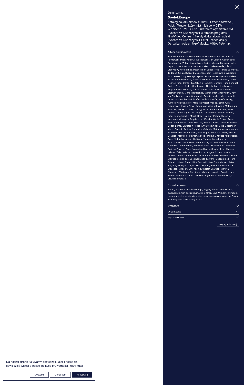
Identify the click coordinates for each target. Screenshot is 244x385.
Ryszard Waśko (227, 76)
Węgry (207, 189)
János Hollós (180, 122)
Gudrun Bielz (222, 158)
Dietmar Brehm (175, 92)
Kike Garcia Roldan (202, 162)
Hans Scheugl (230, 83)
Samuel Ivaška (201, 66)
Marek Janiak (200, 89)
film (222, 189)
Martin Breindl (175, 129)
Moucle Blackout (220, 63)
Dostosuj (39, 374)
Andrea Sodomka (193, 129)
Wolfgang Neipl (176, 158)
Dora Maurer (220, 162)
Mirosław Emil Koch (189, 168)
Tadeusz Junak (176, 73)
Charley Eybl (218, 149)
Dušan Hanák (217, 66)
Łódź (199, 199)
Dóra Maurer (174, 63)
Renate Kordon (211, 96)
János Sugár (183, 112)
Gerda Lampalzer (187, 132)
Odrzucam (60, 374)
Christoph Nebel (191, 125)
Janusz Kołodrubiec (227, 135)
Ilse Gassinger (228, 125)
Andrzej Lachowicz (195, 86)
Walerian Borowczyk (213, 56)
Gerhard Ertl (210, 112)
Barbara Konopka (220, 165)
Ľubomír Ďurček (192, 99)
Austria (179, 189)
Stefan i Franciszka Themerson (184, 56)
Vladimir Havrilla (219, 79)
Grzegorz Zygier (186, 165)
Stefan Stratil (211, 92)
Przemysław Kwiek (177, 106)
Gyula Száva (219, 119)
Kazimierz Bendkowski (179, 79)
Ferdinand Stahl (219, 132)
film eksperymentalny (209, 196)
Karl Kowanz (208, 158)
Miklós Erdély (225, 99)
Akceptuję (82, 374)
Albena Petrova (218, 109)
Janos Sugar (185, 145)
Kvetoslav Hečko (201, 79)
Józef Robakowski (215, 73)
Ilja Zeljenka (197, 83)
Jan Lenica (215, 59)
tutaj (80, 365)
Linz (215, 192)
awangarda (174, 192)
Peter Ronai (202, 142)
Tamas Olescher (228, 122)
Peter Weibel (218, 175)
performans (174, 196)
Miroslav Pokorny (219, 142)
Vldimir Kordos (175, 99)
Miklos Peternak (206, 135)
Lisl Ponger (196, 112)
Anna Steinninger (210, 125)
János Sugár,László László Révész (194, 155)
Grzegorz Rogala (188, 119)
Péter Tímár (199, 69)
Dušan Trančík (209, 99)
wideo (171, 189)
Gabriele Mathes (212, 129)
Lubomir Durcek (213, 83)
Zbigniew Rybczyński (192, 76)
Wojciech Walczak (203, 145)
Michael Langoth (210, 172)
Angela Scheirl (214, 152)
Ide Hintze (204, 149)
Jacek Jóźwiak (186, 109)
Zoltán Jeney (189, 63)
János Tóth (213, 69)
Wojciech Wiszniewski (179, 89)
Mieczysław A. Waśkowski (194, 59)
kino (202, 192)
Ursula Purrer (199, 152)
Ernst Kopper (202, 165)
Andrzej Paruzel (176, 149)
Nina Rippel (203, 132)
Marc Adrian (203, 63)
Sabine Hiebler (225, 112)
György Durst (202, 109)
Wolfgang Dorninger (189, 172)
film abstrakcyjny (190, 192)
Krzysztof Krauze (208, 102)
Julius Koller (188, 142)
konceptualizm (189, 196)
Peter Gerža (183, 83)
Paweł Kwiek (211, 76)
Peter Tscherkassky (178, 116)
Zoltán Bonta (174, 125)
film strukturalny (186, 199)
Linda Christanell (193, 96)
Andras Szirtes (175, 86)
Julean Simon (184, 162)
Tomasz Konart (211, 139)
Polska (215, 189)
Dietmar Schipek (185, 175)
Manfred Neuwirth (187, 135)
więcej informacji (228, 224)
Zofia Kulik (224, 102)
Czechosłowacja (193, 189)
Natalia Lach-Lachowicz (219, 86)
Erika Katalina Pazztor (225, 155)
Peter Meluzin (195, 122)
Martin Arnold (228, 96)
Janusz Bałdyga (193, 139)
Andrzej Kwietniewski (219, 89)
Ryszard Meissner (194, 73)
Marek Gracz (197, 116)
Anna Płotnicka (176, 139)
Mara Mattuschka (194, 92)
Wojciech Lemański (224, 145)
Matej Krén (192, 102)
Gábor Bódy (228, 59)
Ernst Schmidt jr (184, 66)
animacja (232, 192)
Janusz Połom (212, 116)
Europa (228, 189)
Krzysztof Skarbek (209, 168)
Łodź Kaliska (205, 119)
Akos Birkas (186, 69)
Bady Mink (224, 92)
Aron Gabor (192, 149)
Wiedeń (222, 192)
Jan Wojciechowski (213, 106)
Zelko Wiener (183, 152)
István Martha (211, 122)
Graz (208, 192)
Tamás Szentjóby (229, 69)
